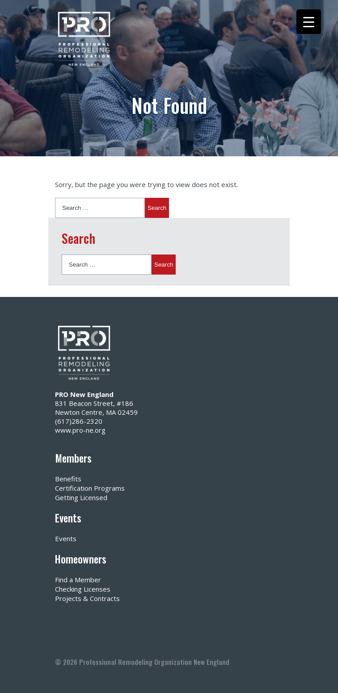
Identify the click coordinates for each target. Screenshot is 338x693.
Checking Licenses (82, 588)
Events (65, 538)
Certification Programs (90, 488)
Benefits (68, 478)
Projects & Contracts (87, 598)
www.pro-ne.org (80, 430)
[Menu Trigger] (308, 21)
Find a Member (78, 579)
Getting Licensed (81, 497)
